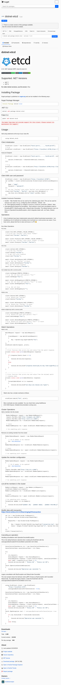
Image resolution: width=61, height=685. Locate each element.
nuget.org (23, 96)
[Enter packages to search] (28, 6)
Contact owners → (6, 678)
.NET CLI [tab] (4, 31)
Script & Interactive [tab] (41, 31)
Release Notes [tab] (7, 46)
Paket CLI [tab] (32, 31)
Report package (8, 671)
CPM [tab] (26, 31)
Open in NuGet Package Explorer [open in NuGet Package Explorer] (13, 664)
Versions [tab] (45, 43)
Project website (7, 651)
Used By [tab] (36, 43)
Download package (8, 661)
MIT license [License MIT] (6, 658)
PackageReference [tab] (18, 31)
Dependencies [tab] (26, 43)
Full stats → (4, 631)
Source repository (8, 654)
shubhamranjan (9, 681)
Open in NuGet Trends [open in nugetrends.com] (9, 668)
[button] (55, 36)
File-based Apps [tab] (51, 31)
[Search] (56, 6)
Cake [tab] (3, 33)
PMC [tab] (10, 31)
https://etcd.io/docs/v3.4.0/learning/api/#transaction (21, 512)
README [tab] (6, 43)
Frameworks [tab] (15, 43)
